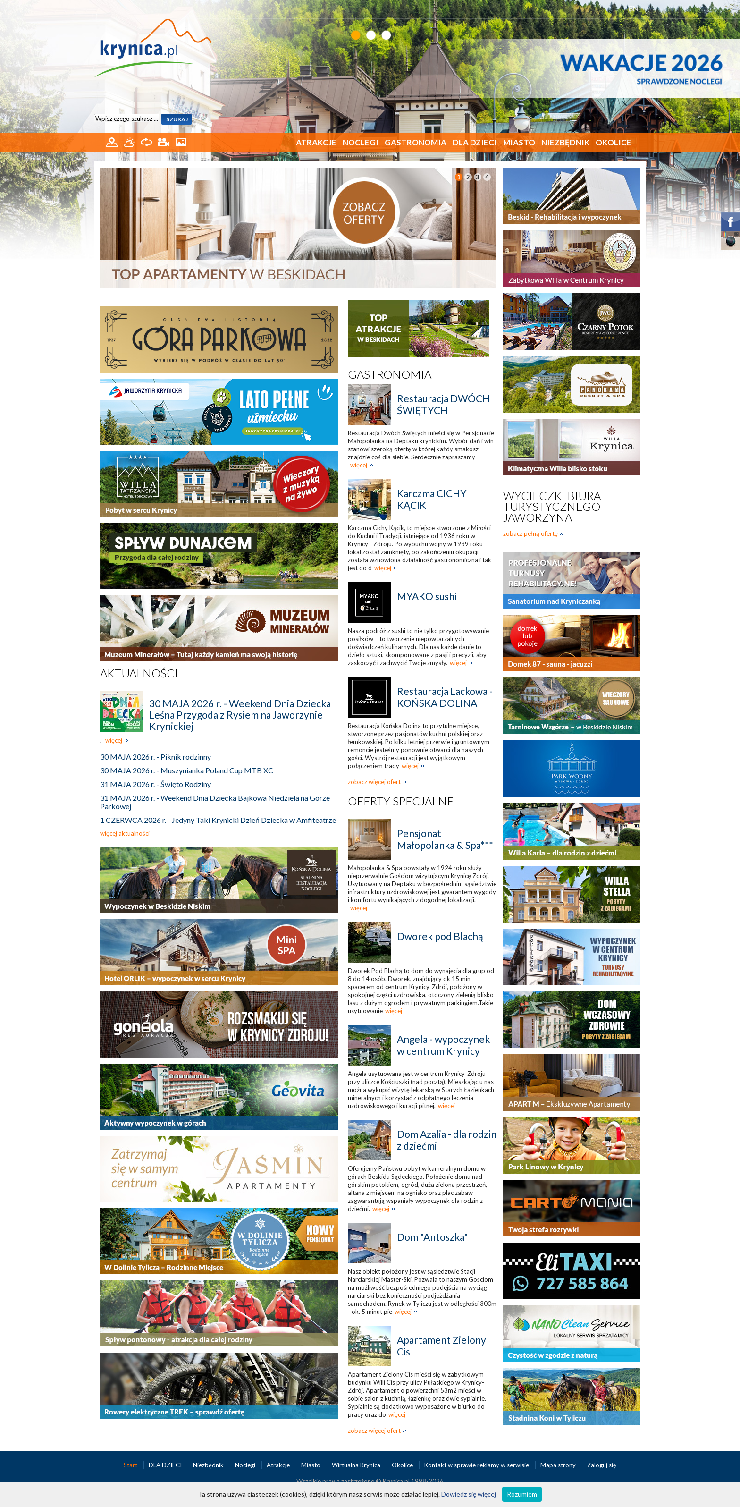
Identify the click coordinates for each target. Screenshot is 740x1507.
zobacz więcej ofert (374, 782)
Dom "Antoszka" (432, 1237)
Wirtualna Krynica (357, 1465)
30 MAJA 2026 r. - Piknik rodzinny (155, 756)
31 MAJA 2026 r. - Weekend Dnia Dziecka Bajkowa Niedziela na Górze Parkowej (215, 802)
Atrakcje (316, 142)
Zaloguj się (601, 1465)
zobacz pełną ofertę (530, 533)
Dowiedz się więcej (468, 1494)
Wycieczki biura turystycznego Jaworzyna (552, 506)
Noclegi (360, 142)
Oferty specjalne (401, 801)
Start (131, 1465)
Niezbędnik (565, 142)
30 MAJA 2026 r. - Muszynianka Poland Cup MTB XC (186, 770)
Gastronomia (415, 142)
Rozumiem (522, 1494)
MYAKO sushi (427, 596)
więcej (113, 740)
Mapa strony (558, 1465)
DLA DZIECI (475, 142)
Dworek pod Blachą (440, 936)
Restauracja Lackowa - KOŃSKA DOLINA (445, 697)
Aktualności (139, 673)
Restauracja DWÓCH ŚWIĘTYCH (443, 404)
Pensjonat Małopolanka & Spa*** (445, 839)
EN (634, 8)
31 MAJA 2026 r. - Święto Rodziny (155, 783)
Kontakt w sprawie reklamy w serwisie (477, 1465)
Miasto (519, 142)
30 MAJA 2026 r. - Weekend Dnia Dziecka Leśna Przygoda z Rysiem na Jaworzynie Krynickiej (240, 714)
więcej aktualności (125, 833)
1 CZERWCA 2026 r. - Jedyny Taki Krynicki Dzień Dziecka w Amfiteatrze (218, 819)
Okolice (613, 142)
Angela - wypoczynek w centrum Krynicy (443, 1045)
